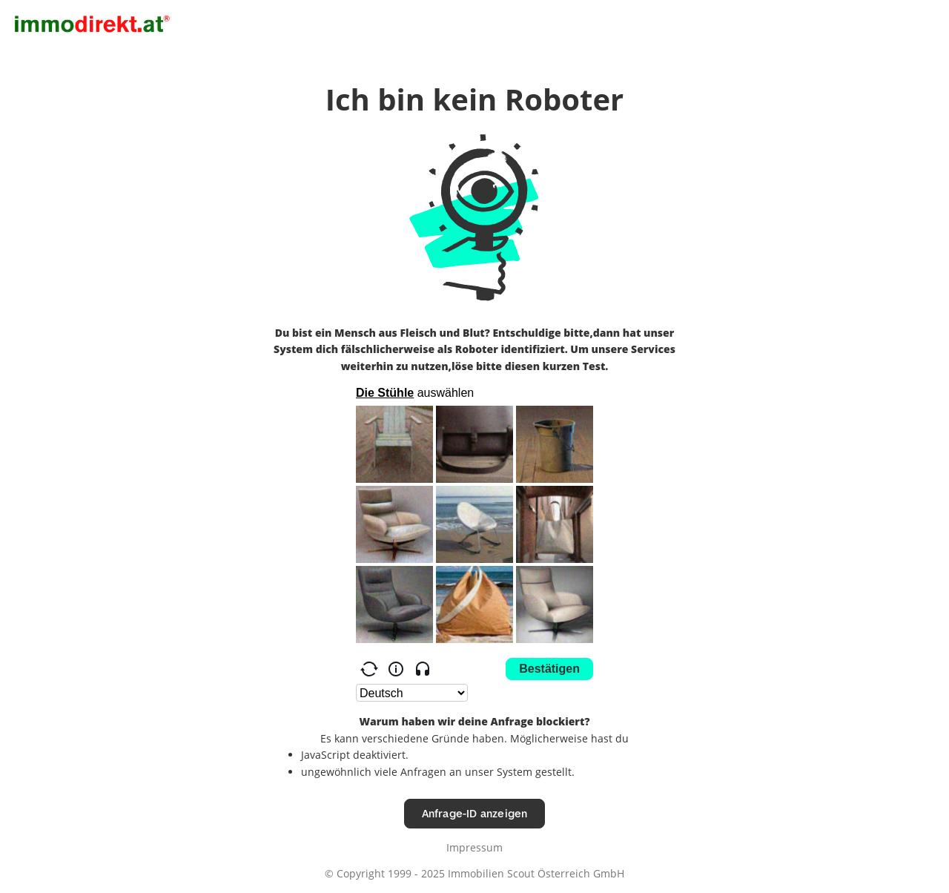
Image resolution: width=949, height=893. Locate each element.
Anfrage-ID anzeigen (475, 813)
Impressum (474, 847)
